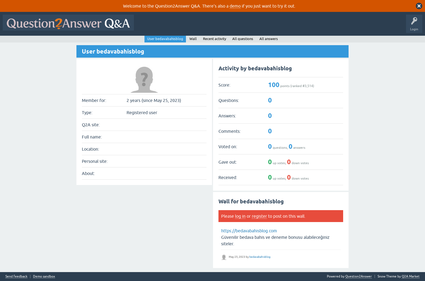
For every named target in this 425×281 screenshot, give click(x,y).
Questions (167, 26)
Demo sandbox (44, 276)
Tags (228, 26)
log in (240, 216)
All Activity (146, 26)
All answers (268, 39)
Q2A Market (411, 276)
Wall (193, 39)
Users (245, 26)
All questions (242, 39)
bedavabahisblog (260, 256)
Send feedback (16, 276)
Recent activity (214, 39)
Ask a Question (267, 26)
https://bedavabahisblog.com (249, 230)
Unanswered (207, 26)
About (303, 26)
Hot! (186, 26)
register (259, 216)
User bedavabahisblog (165, 39)
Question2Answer (358, 276)
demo (235, 6)
